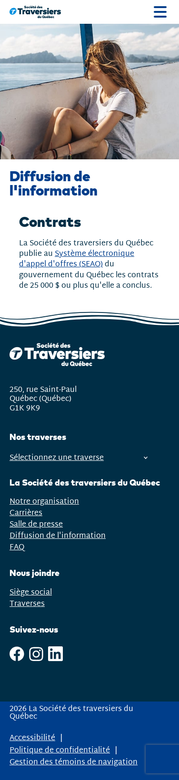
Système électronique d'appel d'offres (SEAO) (76, 259)
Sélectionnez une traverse (79, 458)
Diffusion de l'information (58, 536)
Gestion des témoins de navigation (74, 762)
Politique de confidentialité (60, 750)
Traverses (27, 604)
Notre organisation (44, 501)
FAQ (17, 547)
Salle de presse (36, 524)
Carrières (26, 513)
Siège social (31, 592)
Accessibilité (32, 738)
